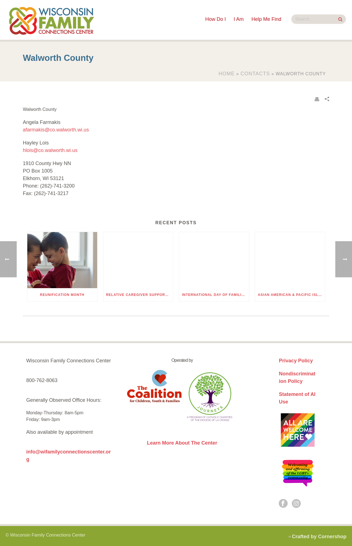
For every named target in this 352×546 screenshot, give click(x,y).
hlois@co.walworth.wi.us (50, 150)
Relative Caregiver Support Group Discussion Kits (139, 295)
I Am (239, 19)
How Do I (215, 19)
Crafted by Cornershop (319, 536)
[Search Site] (340, 20)
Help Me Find (266, 19)
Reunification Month (62, 295)
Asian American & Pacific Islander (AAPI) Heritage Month (291, 295)
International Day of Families (214, 295)
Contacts (255, 73)
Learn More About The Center (182, 443)
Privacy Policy (296, 360)
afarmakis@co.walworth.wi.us (56, 130)
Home (227, 73)
